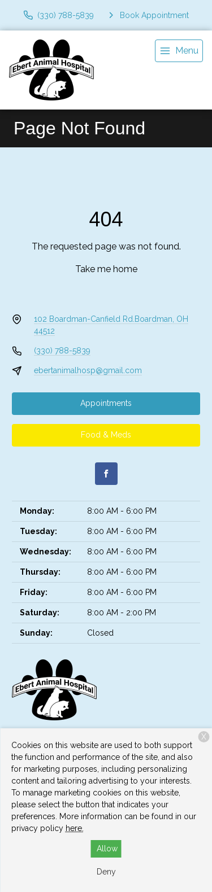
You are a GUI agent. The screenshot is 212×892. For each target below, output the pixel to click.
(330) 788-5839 (62, 350)
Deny (106, 871)
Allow (107, 848)
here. (75, 828)
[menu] (179, 51)
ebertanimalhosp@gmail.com (88, 370)
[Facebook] (106, 473)
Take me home (106, 269)
